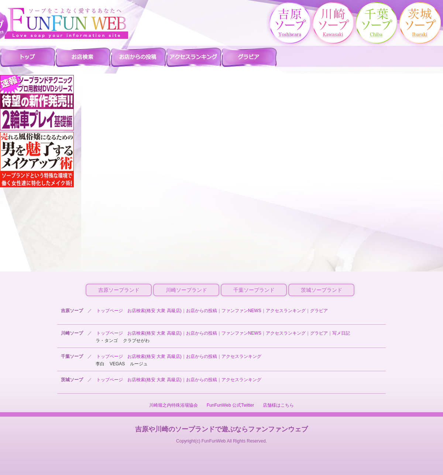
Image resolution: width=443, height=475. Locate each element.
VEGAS (117, 363)
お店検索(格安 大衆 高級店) (154, 310)
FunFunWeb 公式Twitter (230, 405)
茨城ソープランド (321, 290)
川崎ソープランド (186, 290)
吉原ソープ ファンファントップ (27, 57)
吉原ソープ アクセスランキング (194, 57)
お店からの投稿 (201, 310)
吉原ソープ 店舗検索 (83, 57)
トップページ (109, 310)
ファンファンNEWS (241, 310)
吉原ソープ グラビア (249, 57)
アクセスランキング (286, 310)
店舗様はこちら (278, 405)
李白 (100, 363)
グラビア (319, 310)
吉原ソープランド (119, 290)
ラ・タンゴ (107, 340)
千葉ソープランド (254, 290)
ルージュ (139, 363)
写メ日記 (341, 333)
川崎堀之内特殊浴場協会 (173, 405)
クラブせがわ (136, 340)
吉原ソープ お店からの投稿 (138, 57)
